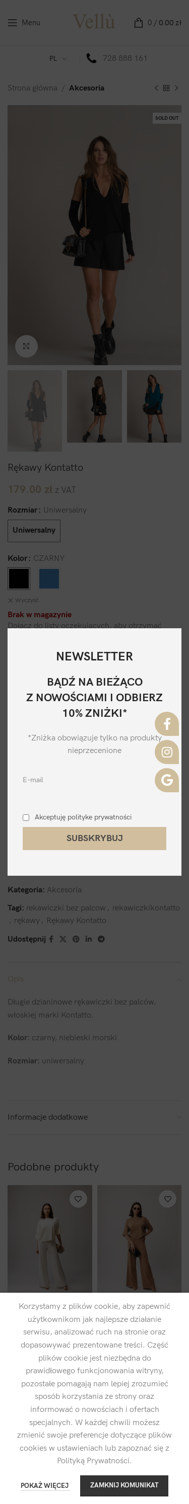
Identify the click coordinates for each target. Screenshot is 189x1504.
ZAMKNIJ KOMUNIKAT (124, 1485)
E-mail (33, 780)
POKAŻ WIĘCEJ (45, 1486)
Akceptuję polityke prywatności (83, 817)
